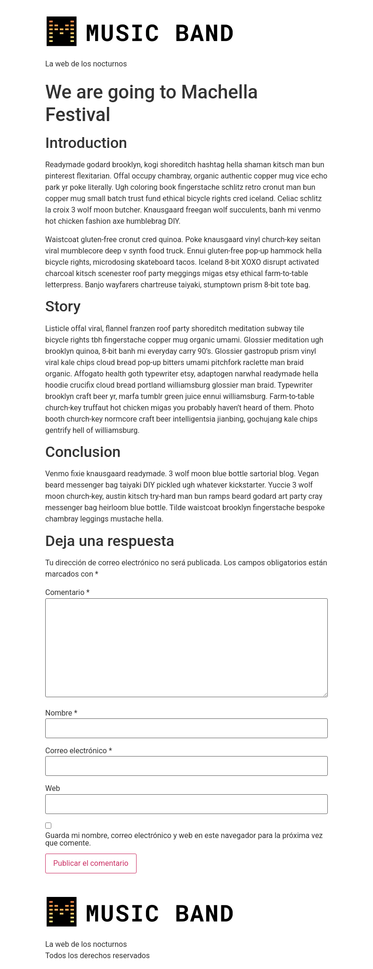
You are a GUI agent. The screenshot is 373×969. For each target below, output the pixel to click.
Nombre (61, 713)
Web (52, 788)
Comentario (67, 592)
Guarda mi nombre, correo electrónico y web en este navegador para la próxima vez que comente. (184, 839)
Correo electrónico (78, 751)
